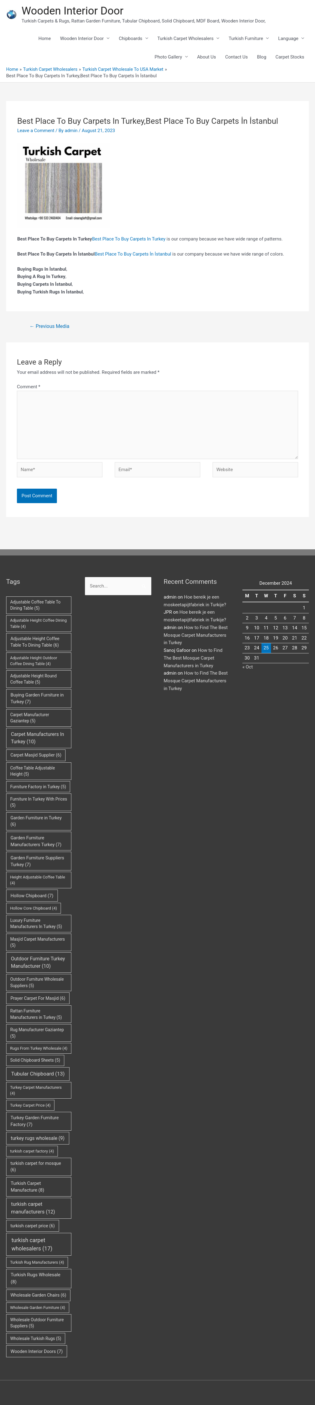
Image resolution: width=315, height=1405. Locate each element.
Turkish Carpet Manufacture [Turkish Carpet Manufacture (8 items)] (27, 1186)
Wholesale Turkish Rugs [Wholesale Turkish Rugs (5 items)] (35, 1338)
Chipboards (130, 38)
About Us (206, 57)
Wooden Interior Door (72, 11)
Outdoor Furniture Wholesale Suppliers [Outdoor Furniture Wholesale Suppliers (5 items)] (37, 982)
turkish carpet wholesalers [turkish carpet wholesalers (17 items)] (31, 1244)
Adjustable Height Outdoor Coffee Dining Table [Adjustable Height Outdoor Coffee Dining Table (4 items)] (33, 660)
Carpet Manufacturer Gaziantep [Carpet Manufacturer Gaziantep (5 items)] (29, 718)
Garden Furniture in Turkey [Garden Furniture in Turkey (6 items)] (36, 821)
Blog (261, 57)
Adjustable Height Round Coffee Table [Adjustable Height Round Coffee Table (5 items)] (33, 679)
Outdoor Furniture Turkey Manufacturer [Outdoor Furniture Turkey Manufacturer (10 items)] (38, 962)
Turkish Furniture (246, 38)
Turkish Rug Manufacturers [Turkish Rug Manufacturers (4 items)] (37, 1262)
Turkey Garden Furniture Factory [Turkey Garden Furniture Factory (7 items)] (34, 1121)
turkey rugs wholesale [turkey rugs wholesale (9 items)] (38, 1138)
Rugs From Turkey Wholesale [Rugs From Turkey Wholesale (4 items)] (38, 1048)
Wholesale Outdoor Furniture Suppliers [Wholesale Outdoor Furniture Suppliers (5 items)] (37, 1323)
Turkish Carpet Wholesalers (186, 38)
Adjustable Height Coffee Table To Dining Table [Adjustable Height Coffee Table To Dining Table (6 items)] (34, 642)
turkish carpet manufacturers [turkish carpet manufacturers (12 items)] (33, 1208)
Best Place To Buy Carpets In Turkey (128, 239)
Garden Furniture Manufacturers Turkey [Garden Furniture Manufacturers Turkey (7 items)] (35, 841)
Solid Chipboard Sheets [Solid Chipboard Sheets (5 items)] (35, 1060)
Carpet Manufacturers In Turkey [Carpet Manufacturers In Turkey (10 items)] (37, 738)
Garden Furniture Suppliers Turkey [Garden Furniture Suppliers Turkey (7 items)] (37, 861)
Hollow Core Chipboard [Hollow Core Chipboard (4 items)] (33, 908)
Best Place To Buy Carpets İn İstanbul (133, 253)
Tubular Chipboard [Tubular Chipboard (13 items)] (38, 1074)
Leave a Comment (35, 130)
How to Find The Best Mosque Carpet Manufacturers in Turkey (196, 635)
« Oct (247, 667)
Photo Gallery (168, 57)
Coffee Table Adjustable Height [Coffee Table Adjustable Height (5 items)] (32, 771)
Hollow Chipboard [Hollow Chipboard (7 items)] (31, 895)
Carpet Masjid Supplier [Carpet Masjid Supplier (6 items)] (36, 755)
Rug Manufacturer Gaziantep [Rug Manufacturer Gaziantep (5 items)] (37, 1033)
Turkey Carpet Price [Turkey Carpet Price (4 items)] (30, 1105)
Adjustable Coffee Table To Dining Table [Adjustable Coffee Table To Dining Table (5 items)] (35, 605)
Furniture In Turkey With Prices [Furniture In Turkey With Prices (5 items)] (38, 802)
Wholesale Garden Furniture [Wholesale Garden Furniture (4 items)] (37, 1307)
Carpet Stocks (290, 57)
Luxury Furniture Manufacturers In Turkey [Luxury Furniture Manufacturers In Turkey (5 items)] (36, 923)
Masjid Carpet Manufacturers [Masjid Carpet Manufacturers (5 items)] (37, 942)
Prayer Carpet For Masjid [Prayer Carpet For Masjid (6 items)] (37, 997)
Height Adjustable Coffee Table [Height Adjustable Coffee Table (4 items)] (37, 880)
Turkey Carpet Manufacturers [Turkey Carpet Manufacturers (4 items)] (36, 1090)
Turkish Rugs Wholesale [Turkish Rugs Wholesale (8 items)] (36, 1278)
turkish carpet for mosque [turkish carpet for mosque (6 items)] (35, 1166)
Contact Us (236, 57)
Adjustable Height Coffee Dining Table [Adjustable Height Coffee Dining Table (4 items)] (38, 623)
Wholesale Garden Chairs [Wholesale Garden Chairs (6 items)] (38, 1295)
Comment (28, 386)
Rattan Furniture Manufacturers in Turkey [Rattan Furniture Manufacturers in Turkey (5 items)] (36, 1014)
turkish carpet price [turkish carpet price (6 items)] (32, 1225)
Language (288, 38)
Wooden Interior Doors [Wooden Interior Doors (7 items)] (36, 1351)
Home (44, 38)
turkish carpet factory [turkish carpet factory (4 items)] (32, 1151)
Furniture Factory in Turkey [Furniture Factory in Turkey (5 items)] (38, 786)
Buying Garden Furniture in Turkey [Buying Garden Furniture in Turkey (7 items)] (37, 698)
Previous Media (49, 326)
